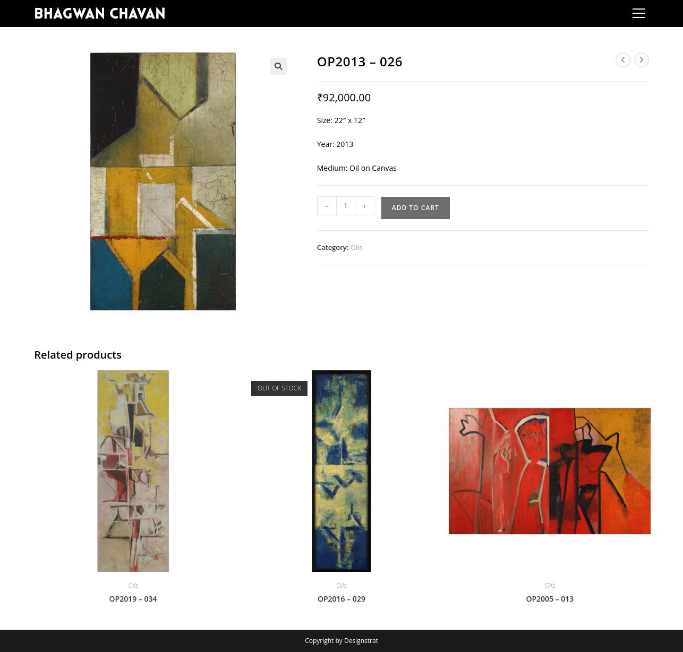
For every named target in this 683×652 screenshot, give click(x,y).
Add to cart (415, 207)
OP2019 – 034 (133, 599)
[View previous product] (623, 60)
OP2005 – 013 (550, 599)
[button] (278, 66)
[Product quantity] (345, 205)
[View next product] (641, 60)
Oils (357, 247)
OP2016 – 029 (341, 599)
